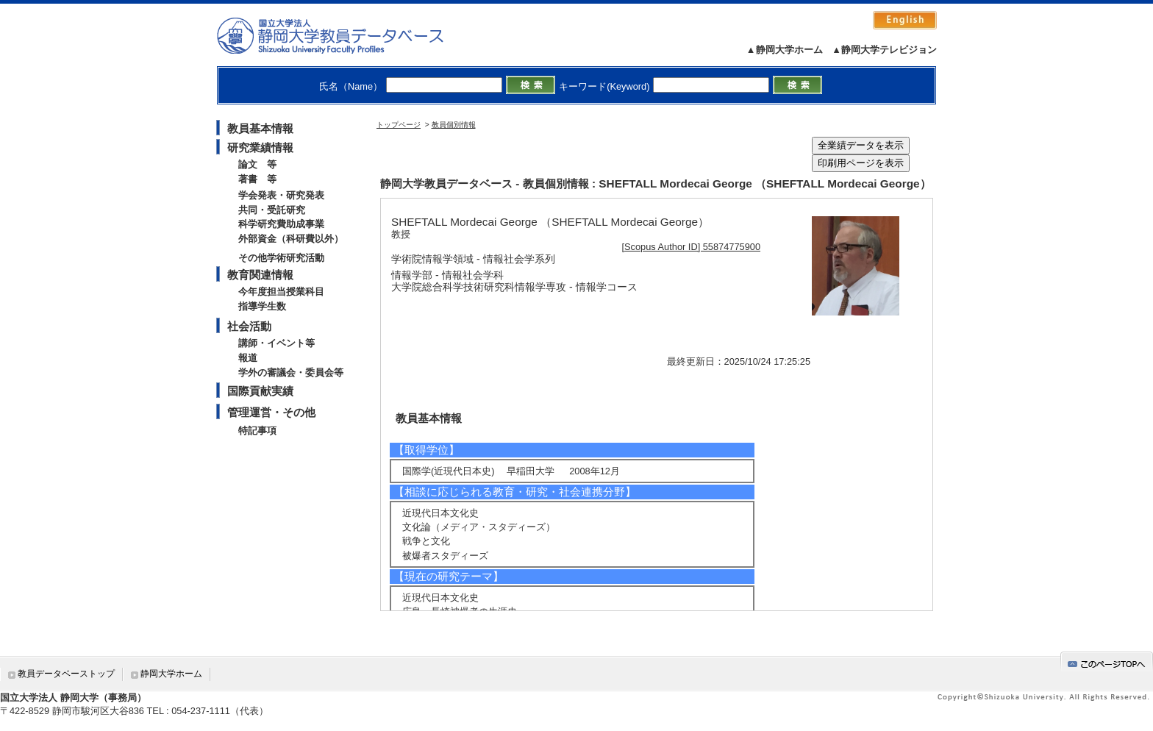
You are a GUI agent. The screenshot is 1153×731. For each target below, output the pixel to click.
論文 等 (257, 164)
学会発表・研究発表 (281, 195)
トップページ (398, 125)
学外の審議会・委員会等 (290, 372)
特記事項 (257, 430)
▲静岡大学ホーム (784, 49)
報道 (247, 357)
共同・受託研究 (271, 209)
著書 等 (257, 179)
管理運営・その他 (271, 412)
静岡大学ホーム (171, 673)
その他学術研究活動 (281, 257)
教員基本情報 (260, 128)
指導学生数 (262, 306)
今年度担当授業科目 (281, 291)
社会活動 (249, 326)
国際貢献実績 (260, 391)
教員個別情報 (454, 125)
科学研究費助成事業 (281, 223)
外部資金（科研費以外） (290, 238)
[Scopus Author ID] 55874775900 (691, 246)
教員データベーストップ (66, 673)
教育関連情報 (260, 274)
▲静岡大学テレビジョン (884, 49)
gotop (1106, 661)
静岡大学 (345, 35)
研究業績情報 (260, 147)
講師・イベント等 (276, 343)
